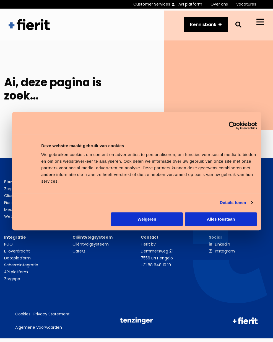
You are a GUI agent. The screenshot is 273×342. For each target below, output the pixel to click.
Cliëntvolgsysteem (90, 248)
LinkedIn (222, 248)
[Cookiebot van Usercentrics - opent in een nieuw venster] (233, 125)
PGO (8, 248)
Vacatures (246, 4)
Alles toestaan (221, 219)
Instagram (225, 254)
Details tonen (233, 202)
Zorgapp (12, 282)
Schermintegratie (21, 268)
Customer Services (151, 4)
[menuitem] (155, 4)
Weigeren (146, 219)
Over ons (219, 4)
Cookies (22, 318)
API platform (190, 4)
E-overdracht (17, 254)
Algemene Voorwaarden (38, 331)
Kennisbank (203, 26)
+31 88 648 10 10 (156, 268)
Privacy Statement (51, 318)
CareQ (78, 254)
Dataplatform (17, 261)
